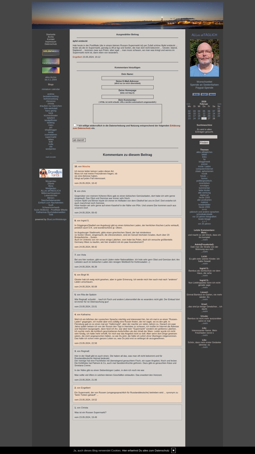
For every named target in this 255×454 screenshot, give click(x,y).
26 (204, 118)
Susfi (50, 205)
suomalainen (51, 134)
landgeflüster (51, 120)
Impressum (50, 41)
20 (209, 116)
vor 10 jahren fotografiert (204, 216)
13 (209, 113)
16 (189, 116)
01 (219, 108)
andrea (50, 94)
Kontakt (50, 39)
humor (204, 178)
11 (199, 113)
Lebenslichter (50, 195)
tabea (51, 139)
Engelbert (77, 57)
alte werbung (204, 192)
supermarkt (50, 137)
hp (204, 159)
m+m (204, 209)
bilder (204, 154)
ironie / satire (204, 166)
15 (219, 113)
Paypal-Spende (204, 87)
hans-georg (50, 110)
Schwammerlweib (50, 207)
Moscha (86, 170)
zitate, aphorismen (204, 171)
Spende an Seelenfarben (204, 84)
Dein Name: (128, 74)
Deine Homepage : (127, 91)
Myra (50, 186)
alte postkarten (204, 200)
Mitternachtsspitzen (50, 193)
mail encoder (51, 157)
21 (214, 116)
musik (204, 173)
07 (214, 111)
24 (194, 118)
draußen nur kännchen (51, 106)
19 (204, 116)
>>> (219, 104)
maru (50, 125)
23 (189, 118)
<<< (188, 104)
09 (189, 113)
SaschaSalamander (50, 200)
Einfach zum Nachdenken (50, 202)
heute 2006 (204, 207)
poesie (204, 164)
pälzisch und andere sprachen (204, 212)
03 (194, 111)
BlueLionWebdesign (57, 219)
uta (50, 146)
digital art (204, 195)
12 (204, 113)
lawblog (50, 122)
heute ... (204, 176)
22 (219, 116)
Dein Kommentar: (127, 101)
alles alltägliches (204, 152)
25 (199, 118)
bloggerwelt (204, 161)
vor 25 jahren (204, 224)
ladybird (51, 118)
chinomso (50, 101)
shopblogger (51, 130)
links (204, 157)
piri (50, 127)
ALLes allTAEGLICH (51, 190)
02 (189, 111)
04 (199, 111)
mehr (205, 239)
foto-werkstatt (50, 108)
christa (51, 103)
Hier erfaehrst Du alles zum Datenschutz (145, 450)
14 (214, 113)
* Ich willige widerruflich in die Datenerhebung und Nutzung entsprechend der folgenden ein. (126, 130)
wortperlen (51, 149)
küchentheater (51, 115)
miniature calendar (51, 89)
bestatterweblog (51, 96)
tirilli (51, 142)
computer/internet (204, 169)
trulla (50, 144)
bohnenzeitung (51, 99)
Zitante (50, 183)
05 (204, 111)
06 (209, 111)
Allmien (50, 198)
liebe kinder (204, 190)
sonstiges (204, 185)
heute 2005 (204, 197)
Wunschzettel (204, 81)
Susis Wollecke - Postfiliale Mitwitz (51, 210)
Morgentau (51, 181)
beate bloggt (204, 219)
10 (194, 113)
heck (50, 113)
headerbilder (204, 204)
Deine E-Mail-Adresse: (128, 82)
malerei (204, 202)
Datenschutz (51, 44)
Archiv (51, 37)
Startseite (50, 34)
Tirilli (51, 214)
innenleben (204, 183)
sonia (50, 132)
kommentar (204, 188)
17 (194, 116)
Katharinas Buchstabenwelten (50, 212)
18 (199, 116)
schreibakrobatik (204, 214)
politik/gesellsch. (204, 181)
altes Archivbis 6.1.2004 (51, 78)
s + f (204, 221)
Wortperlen (50, 188)
